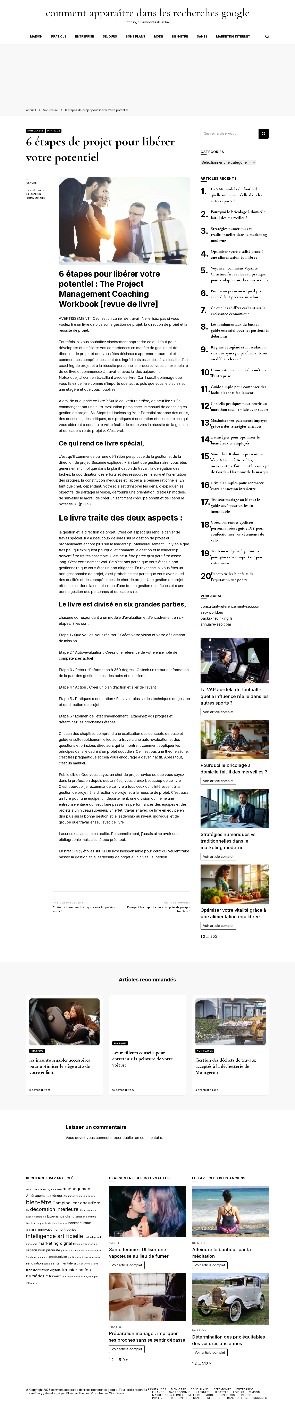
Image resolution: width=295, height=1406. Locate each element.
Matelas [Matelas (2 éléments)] (77, 1244)
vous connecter (99, 1137)
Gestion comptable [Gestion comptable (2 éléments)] (36, 1223)
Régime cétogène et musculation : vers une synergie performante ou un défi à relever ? (239, 353)
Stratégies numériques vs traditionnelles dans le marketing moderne (239, 234)
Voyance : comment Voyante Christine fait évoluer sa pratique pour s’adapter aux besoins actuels (239, 274)
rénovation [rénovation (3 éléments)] (34, 1263)
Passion (199, 1330)
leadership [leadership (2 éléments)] (90, 1237)
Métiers (194, 1395)
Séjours (110, 36)
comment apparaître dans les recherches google (148, 12)
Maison (36, 36)
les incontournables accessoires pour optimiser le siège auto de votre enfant (59, 1066)
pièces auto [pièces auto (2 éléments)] (67, 1250)
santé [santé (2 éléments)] (47, 1263)
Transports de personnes (246, 1397)
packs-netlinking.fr (216, 618)
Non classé (35, 130)
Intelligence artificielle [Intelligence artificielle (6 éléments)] (54, 1236)
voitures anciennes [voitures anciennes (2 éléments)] (72, 1276)
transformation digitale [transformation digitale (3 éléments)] (43, 1270)
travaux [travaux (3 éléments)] (55, 1276)
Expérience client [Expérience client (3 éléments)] (60, 1216)
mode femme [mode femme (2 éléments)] (90, 1244)
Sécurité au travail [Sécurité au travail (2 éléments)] (89, 1263)
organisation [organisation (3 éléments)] (35, 1250)
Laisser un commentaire (39, 196)
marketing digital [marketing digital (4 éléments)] (55, 1243)
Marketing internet (233, 36)
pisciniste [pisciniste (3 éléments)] (53, 1250)
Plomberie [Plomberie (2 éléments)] (31, 1257)
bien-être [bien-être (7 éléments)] (38, 1202)
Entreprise (84, 36)
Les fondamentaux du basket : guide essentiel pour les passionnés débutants (240, 330)
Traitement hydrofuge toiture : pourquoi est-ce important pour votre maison (237, 557)
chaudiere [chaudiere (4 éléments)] (90, 1202)
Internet (202, 1392)
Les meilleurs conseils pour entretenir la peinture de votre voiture (142, 1059)
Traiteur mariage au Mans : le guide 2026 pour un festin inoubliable (235, 505)
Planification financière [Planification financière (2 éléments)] (88, 1250)
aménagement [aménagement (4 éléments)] (77, 1188)
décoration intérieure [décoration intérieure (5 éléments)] (54, 1209)
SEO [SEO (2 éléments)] (76, 1263)
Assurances (157, 1389)
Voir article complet (218, 712)
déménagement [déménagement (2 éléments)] (88, 1210)
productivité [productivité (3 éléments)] (58, 1257)
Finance (158, 1392)
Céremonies (222, 1389)
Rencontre (179, 1397)
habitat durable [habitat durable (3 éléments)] (80, 1223)
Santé (202, 36)
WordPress (116, 1393)
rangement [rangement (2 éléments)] (95, 1257)
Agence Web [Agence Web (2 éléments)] (55, 1189)
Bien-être (180, 36)
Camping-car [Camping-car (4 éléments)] (65, 1202)
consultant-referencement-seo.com (230, 606)
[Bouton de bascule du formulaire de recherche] (267, 36)
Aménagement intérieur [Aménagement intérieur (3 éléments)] (44, 1196)
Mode (158, 36)
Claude (31, 183)
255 (213, 936)
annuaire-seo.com (216, 624)
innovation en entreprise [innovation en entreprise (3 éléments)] (57, 1229)
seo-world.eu (212, 612)
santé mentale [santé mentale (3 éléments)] (62, 1263)
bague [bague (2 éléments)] (91, 1196)
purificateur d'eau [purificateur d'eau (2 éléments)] (78, 1257)
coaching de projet (75, 365)
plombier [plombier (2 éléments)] (43, 1257)
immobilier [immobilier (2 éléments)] (31, 1230)
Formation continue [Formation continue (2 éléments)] (85, 1216)
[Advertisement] (147, 74)
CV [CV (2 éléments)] (27, 1210)
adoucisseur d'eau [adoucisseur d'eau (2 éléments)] (36, 1189)
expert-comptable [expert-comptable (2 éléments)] (36, 1216)
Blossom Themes (78, 1393)
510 (122, 1360)
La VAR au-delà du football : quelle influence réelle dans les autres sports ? (236, 195)
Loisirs (238, 1392)
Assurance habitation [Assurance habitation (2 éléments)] (75, 1196)
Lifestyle (221, 1392)
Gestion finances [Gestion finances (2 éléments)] (57, 1223)
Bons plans (135, 36)
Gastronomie (179, 1392)
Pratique (58, 36)
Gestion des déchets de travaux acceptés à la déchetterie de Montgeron (225, 1066)
